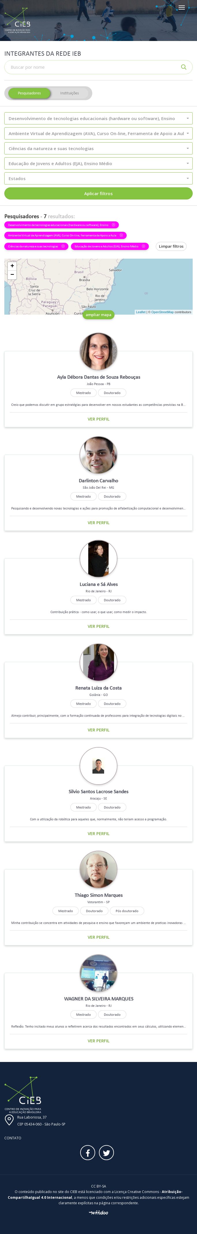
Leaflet (141, 312)
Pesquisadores (29, 93)
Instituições (69, 93)
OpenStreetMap (162, 312)
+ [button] (12, 266)
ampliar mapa (98, 314)
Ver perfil (99, 419)
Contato (12, 1138)
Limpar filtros (171, 246)
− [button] (12, 275)
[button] (98, 118)
